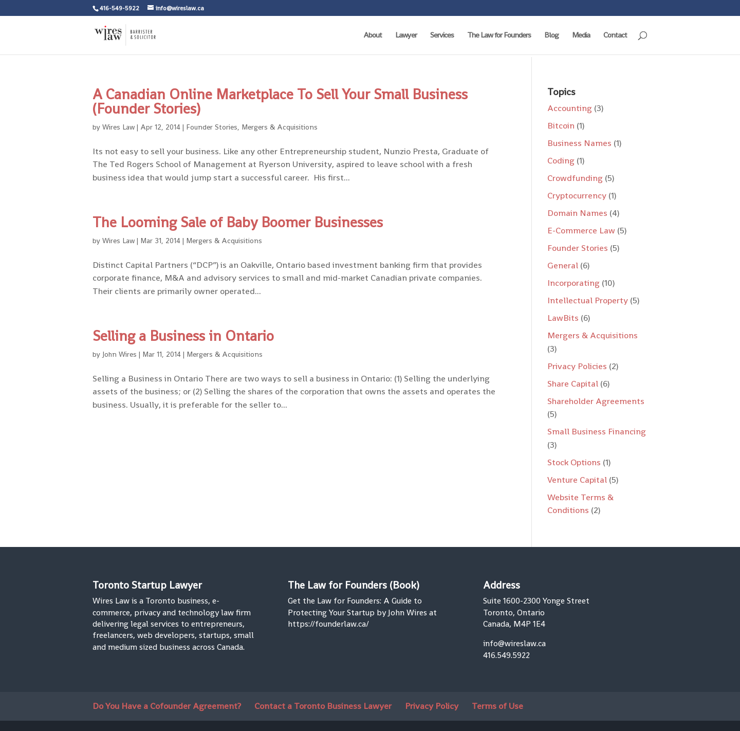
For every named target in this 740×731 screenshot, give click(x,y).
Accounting (569, 108)
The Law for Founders (499, 35)
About (372, 35)
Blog (551, 35)
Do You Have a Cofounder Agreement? (166, 705)
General (562, 265)
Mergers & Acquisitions (280, 127)
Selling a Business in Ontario (183, 335)
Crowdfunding (575, 178)
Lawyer (406, 35)
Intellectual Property (587, 300)
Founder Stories (211, 127)
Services (442, 35)
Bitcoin (561, 125)
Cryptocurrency (576, 195)
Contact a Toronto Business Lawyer (323, 705)
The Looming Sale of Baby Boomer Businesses (237, 222)
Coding (561, 160)
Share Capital (572, 383)
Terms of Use (497, 705)
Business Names (579, 143)
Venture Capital (577, 479)
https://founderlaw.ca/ (328, 623)
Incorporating (573, 282)
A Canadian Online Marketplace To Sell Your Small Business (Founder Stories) (280, 101)
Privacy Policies (577, 366)
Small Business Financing (596, 431)
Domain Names (577, 212)
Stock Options (574, 462)
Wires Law (118, 127)
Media (581, 35)
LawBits (563, 317)
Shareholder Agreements (595, 401)
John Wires (119, 354)
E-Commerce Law (581, 230)
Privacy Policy (431, 705)
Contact (615, 35)
